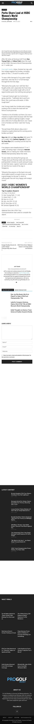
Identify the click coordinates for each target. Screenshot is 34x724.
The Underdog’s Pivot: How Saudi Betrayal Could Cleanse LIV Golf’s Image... (21, 534)
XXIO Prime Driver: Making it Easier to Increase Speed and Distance (24, 246)
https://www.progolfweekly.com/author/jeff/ (17, 268)
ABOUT (4, 717)
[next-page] (5, 318)
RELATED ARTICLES (8, 290)
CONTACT (10, 717)
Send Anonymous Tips (26, 717)
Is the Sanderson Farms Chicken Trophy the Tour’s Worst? (24, 650)
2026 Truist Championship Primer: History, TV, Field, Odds (21, 549)
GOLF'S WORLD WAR (24, 273)
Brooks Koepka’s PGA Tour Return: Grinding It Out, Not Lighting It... (21, 494)
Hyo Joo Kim (25, 224)
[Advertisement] (14, 395)
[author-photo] (17, 264)
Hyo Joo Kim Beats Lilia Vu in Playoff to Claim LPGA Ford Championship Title (20, 296)
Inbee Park (4, 226)
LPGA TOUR (4, 9)
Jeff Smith (9, 21)
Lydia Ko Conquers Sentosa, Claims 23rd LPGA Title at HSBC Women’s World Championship (21, 304)
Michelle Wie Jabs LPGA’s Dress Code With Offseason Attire (24, 666)
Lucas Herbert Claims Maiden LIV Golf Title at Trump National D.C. (21, 509)
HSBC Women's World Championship (11, 224)
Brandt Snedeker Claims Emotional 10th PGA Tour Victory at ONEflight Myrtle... (21, 518)
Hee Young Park (20, 222)
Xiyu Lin (19, 226)
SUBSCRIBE (16, 717)
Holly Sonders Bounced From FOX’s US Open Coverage (8, 666)
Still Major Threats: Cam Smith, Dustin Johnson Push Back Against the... (21, 526)
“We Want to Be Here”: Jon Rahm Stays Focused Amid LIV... (21, 541)
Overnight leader (7, 69)
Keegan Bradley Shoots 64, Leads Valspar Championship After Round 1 (9, 247)
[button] (2, 3)
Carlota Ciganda (10, 222)
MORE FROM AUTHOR (20, 290)
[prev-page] (3, 318)
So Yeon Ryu (12, 226)
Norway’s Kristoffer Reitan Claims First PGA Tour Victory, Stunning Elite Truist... (21, 503)
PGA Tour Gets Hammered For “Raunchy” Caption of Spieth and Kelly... (9, 650)
